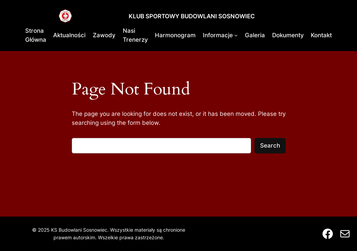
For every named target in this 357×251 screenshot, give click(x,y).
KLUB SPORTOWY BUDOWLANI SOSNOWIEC (192, 16)
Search (270, 145)
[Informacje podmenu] (236, 35)
